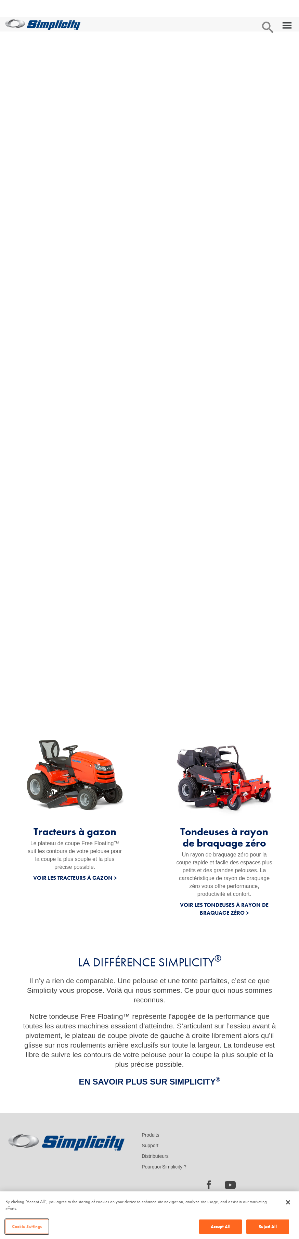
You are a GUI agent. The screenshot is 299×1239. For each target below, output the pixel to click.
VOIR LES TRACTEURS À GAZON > (75, 877)
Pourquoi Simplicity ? (164, 1166)
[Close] (288, 1202)
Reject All (267, 1226)
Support (150, 1145)
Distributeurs (155, 1156)
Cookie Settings (27, 1226)
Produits (150, 1135)
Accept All (220, 1226)
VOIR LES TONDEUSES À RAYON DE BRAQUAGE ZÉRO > (224, 908)
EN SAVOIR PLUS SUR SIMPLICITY (149, 1081)
